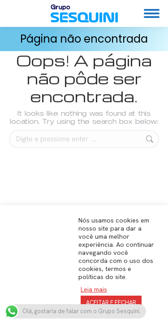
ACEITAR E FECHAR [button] (111, 302)
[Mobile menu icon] (152, 13)
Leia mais (94, 289)
